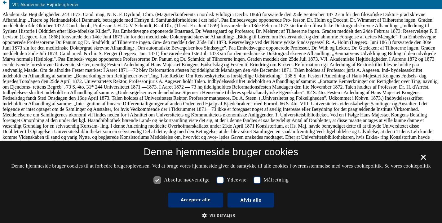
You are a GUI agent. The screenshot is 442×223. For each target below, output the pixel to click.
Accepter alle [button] (195, 200)
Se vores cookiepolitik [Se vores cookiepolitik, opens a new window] (407, 165)
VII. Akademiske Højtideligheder (45, 4)
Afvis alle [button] (251, 200)
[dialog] (221, 182)
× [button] (423, 159)
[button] (221, 215)
